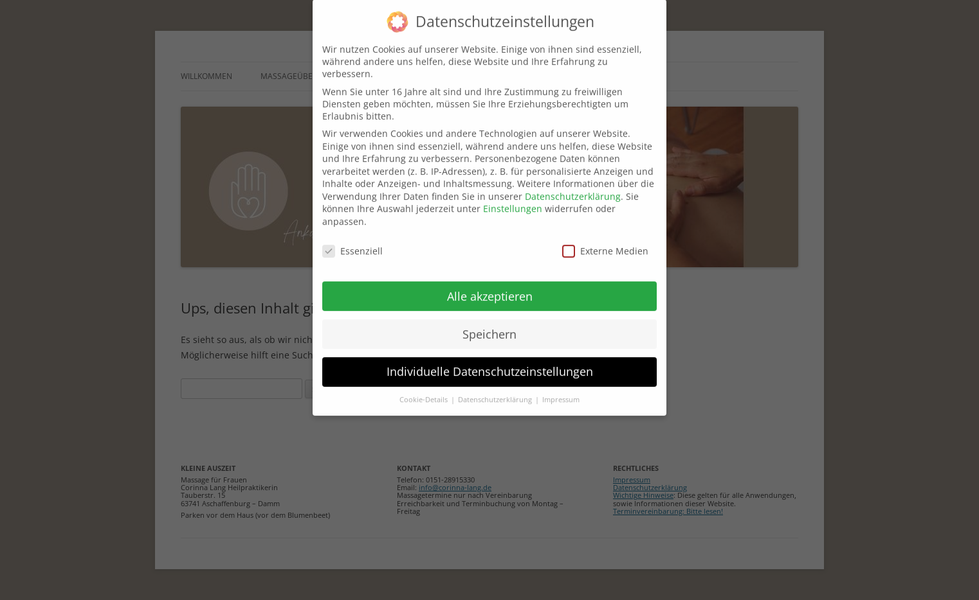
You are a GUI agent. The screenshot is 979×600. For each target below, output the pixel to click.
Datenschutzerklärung (573, 185)
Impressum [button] (561, 388)
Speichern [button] (489, 322)
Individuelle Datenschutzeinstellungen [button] (490, 360)
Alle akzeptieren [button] (490, 284)
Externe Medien (605, 239)
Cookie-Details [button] (424, 388)
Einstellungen (512, 197)
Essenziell (352, 239)
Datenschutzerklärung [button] (496, 388)
